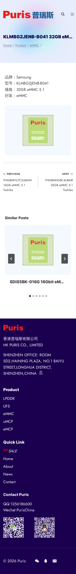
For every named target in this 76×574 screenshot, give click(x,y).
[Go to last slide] (11, 259)
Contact (9, 482)
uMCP (8, 421)
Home (8, 458)
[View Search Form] (62, 14)
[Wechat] (37, 561)
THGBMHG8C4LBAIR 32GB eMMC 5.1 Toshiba (57, 181)
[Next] (64, 259)
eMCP (8, 429)
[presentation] (38, 250)
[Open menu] (72, 14)
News (8, 474)
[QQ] (46, 561)
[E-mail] (54, 561)
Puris (22, 561)
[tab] (30, 296)
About (8, 466)
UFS (6, 406)
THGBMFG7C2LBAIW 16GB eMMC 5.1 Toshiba (19, 181)
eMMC (8, 413)
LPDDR (9, 398)
